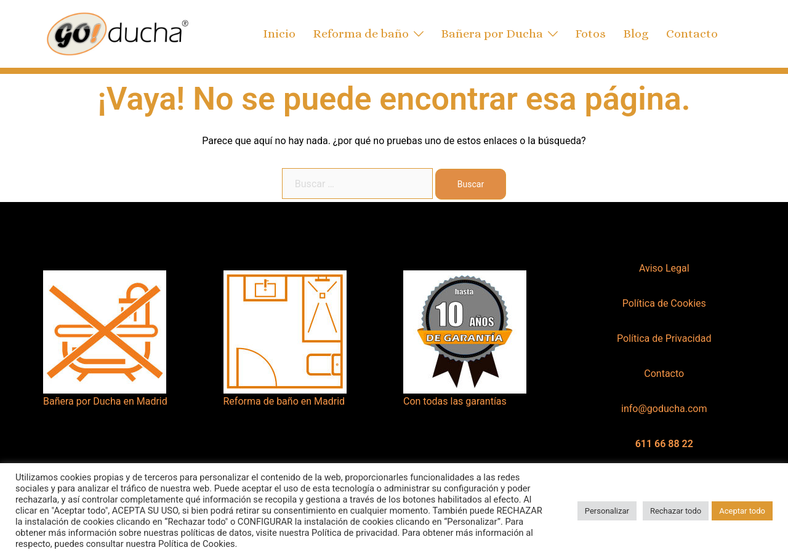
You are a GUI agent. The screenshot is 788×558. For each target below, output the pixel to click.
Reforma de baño (361, 33)
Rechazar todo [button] (675, 511)
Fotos (590, 33)
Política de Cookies (664, 303)
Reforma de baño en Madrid (284, 401)
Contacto (692, 33)
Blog (636, 33)
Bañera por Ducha (492, 33)
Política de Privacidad (664, 338)
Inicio (279, 33)
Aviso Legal (664, 268)
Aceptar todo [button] (742, 511)
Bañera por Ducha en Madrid (105, 401)
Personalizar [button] (607, 511)
